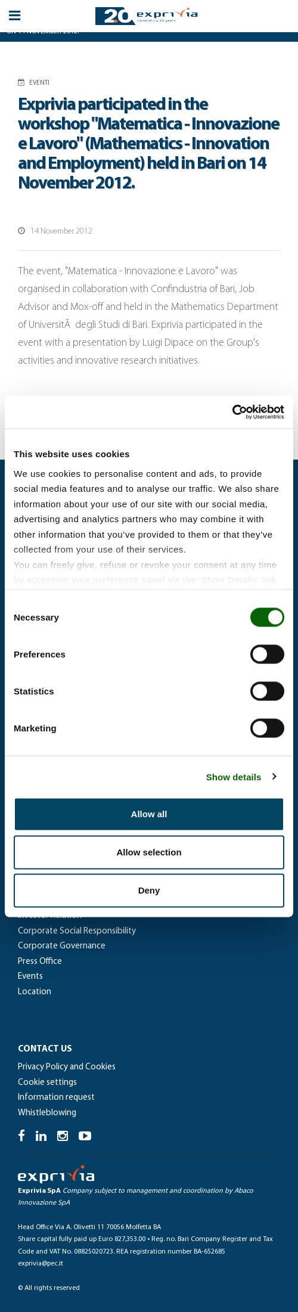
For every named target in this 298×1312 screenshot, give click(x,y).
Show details (234, 776)
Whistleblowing (47, 1113)
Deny (149, 890)
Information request (56, 1097)
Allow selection (148, 852)
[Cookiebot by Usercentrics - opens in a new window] (232, 412)
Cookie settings (47, 1082)
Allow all (149, 814)
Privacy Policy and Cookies (67, 1067)
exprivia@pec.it (40, 1263)
